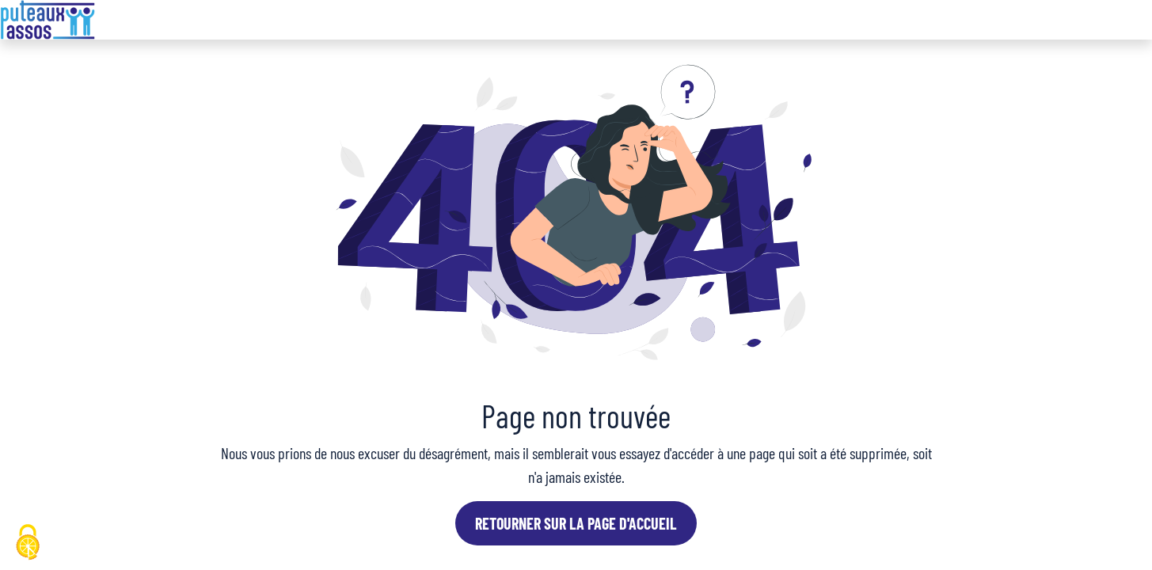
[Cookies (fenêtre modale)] (27, 543)
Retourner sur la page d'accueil (576, 523)
